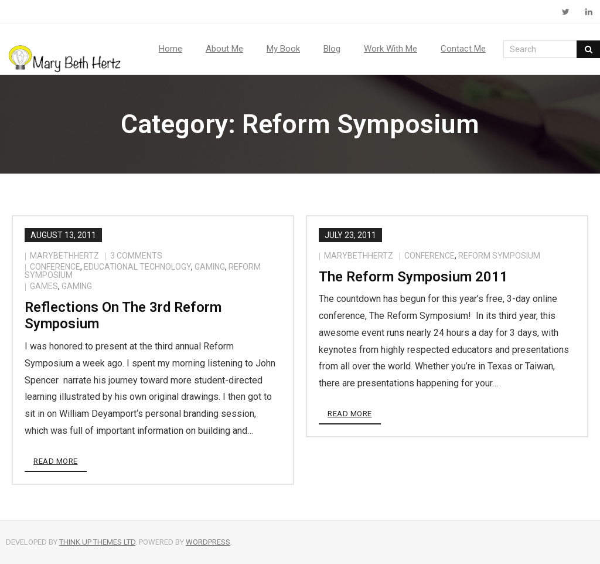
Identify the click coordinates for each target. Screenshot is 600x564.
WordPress (208, 542)
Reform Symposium (499, 255)
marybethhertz (64, 255)
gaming (210, 266)
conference (55, 266)
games (44, 286)
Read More (55, 461)
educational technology (137, 266)
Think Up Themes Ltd (97, 542)
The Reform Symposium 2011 (413, 277)
